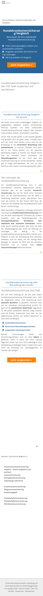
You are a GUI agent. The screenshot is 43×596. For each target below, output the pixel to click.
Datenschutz (29, 591)
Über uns (34, 588)
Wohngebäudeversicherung (14, 478)
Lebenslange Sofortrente (13, 481)
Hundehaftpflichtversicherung (15, 498)
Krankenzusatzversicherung (15, 486)
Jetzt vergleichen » (21, 65)
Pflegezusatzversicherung (14, 489)
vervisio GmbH (24, 588)
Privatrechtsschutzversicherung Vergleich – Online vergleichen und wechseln (17, 469)
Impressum (19, 591)
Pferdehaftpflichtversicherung (15, 501)
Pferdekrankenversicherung (15, 504)
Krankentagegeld (10, 492)
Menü (8, 3)
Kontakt (11, 591)
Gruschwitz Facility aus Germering (18, 586)
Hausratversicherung (12, 475)
